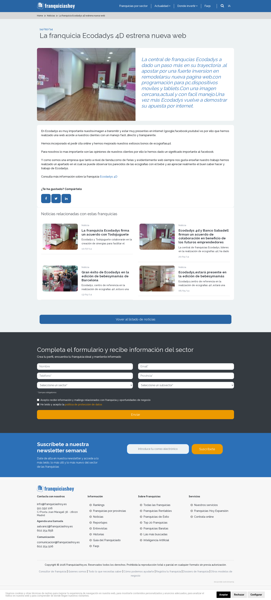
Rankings (97, 505)
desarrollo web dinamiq (224, 582)
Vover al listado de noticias (135, 319)
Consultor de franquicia (52, 571)
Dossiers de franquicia (196, 571)
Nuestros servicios (204, 505)
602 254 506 (45, 546)
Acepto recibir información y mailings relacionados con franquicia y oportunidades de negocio (95, 400)
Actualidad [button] (161, 6)
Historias (96, 534)
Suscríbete (207, 449)
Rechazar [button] (239, 594)
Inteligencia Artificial (154, 540)
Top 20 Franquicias (153, 522)
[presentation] (153, 463)
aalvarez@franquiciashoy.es (55, 526)
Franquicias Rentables (156, 511)
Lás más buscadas (153, 534)
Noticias (96, 516)
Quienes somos (77, 571)
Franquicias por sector (133, 6)
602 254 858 (45, 530)
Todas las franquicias (155, 505)
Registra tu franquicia (168, 571)
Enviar (135, 414)
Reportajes (98, 522)
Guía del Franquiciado (105, 540)
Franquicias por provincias (107, 511)
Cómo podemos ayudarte (139, 571)
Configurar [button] (256, 594)
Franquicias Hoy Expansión (209, 511)
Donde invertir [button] (186, 6)
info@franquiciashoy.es (52, 504)
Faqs (207, 6)
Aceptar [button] (223, 594)
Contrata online (202, 516)
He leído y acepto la (71, 404)
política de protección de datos (83, 404)
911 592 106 (45, 508)
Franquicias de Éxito (154, 516)
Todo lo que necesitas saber (105, 571)
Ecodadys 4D (108, 176)
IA (229, 6)
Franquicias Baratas (154, 528)
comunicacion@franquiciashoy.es (58, 542)
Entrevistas (98, 528)
